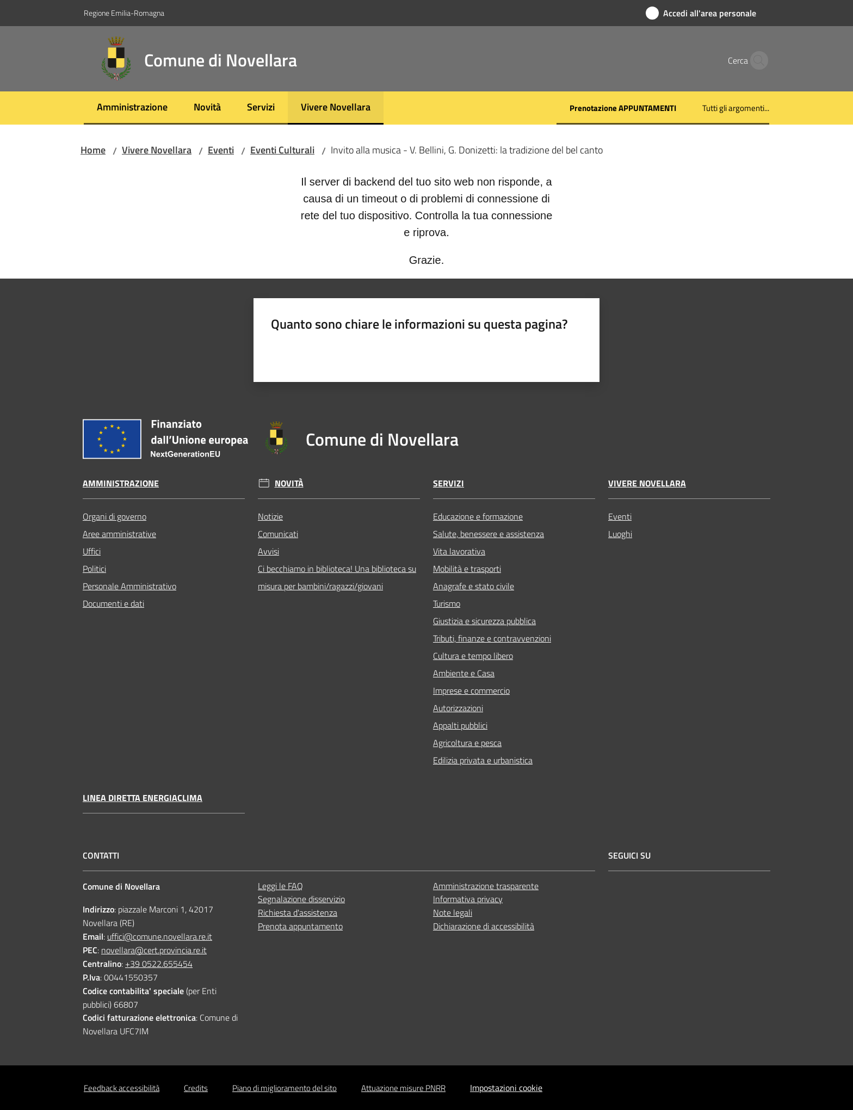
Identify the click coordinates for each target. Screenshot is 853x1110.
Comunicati (278, 533)
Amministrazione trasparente (486, 885)
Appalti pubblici (460, 725)
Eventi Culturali (282, 150)
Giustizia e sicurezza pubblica (484, 620)
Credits (196, 1088)
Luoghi (620, 533)
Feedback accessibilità (121, 1088)
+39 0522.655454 (159, 963)
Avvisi (268, 551)
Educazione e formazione (478, 516)
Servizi (448, 483)
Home (93, 150)
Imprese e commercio (471, 690)
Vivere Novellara (156, 150)
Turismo (446, 603)
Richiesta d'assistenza (297, 912)
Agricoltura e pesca (467, 742)
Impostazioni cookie (506, 1087)
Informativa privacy (468, 898)
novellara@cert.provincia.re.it (154, 950)
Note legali (452, 912)
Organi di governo (114, 516)
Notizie (270, 516)
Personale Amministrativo (129, 586)
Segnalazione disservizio (301, 898)
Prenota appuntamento (300, 926)
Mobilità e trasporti (467, 568)
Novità (289, 483)
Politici (94, 568)
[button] (756, 60)
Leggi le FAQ (280, 885)
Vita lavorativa (459, 551)
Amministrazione (121, 483)
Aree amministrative (119, 533)
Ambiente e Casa (464, 673)
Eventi (221, 150)
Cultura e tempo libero (473, 655)
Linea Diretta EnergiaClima (142, 798)
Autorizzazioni (458, 707)
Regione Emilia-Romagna (124, 12)
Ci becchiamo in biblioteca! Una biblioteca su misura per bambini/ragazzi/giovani (337, 577)
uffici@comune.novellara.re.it (159, 936)
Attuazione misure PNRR (403, 1088)
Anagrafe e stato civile (473, 586)
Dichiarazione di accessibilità (483, 926)
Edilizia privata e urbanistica (483, 760)
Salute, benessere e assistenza (488, 533)
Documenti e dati (113, 603)
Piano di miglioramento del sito (284, 1088)
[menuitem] (132, 108)
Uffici (92, 551)
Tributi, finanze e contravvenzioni (492, 638)
